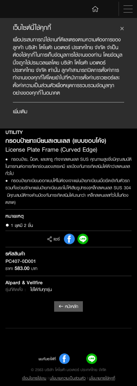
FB (69, 239)
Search (109, 9)
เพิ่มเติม (20, 111)
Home (95, 8)
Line (82, 239)
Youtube (78, 358)
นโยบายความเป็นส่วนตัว (68, 378)
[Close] (122, 27)
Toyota (19, 9)
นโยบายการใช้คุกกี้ (102, 378)
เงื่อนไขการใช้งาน (34, 378)
